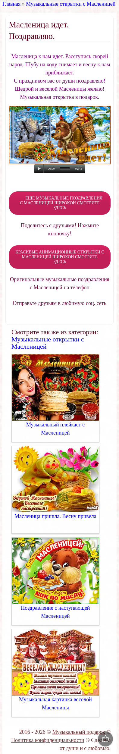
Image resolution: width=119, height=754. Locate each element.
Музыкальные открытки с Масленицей (70, 4)
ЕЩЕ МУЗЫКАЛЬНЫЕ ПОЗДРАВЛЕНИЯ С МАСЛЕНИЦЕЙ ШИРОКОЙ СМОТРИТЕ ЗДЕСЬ (59, 203)
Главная (11, 4)
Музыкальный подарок (78, 732)
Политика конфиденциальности (47, 740)
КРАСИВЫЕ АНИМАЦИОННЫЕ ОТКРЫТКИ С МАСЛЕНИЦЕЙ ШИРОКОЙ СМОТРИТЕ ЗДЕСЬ (59, 257)
